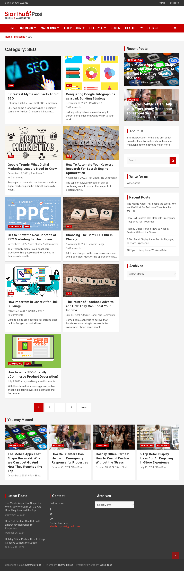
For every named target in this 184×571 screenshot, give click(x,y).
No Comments (49, 103)
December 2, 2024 (136, 82)
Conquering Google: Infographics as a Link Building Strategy (90, 96)
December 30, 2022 (76, 103)
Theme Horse (65, 564)
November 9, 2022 (75, 177)
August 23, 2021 (16, 310)
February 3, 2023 (16, 103)
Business (26, 28)
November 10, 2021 (76, 244)
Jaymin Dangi (96, 244)
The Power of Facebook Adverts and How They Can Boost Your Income (89, 306)
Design (115, 28)
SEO (11, 86)
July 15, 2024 (147, 467)
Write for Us (149, 28)
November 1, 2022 (17, 244)
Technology (72, 28)
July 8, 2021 (14, 381)
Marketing (48, 28)
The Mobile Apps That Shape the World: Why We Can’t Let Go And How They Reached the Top (151, 71)
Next (84, 407)
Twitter (161, 3)
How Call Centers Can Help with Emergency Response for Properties (149, 108)
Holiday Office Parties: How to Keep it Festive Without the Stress (112, 458)
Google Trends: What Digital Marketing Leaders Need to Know (32, 167)
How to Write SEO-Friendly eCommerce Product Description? (33, 374)
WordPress (106, 564)
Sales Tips (163, 445)
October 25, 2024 (136, 117)
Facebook (174, 3)
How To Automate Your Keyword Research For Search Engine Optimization (89, 169)
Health (130, 28)
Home (11, 28)
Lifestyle (96, 28)
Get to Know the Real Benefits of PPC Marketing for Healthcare (32, 237)
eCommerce (15, 364)
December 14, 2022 (18, 173)
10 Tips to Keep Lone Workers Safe (147, 250)
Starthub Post (33, 564)
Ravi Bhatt (33, 103)
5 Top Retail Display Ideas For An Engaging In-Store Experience (156, 458)
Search (173, 160)
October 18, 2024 (105, 467)
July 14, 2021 (73, 315)
